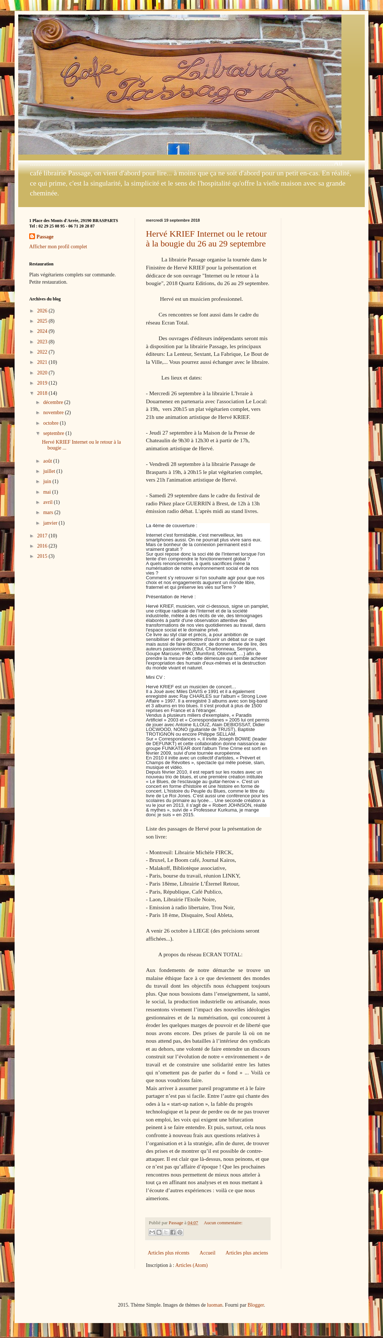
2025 (43, 321)
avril (48, 502)
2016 (43, 546)
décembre (53, 402)
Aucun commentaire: (223, 1222)
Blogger (256, 1305)
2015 (43, 556)
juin (47, 481)
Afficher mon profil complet (58, 246)
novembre (54, 412)
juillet (49, 471)
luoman (215, 1305)
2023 (43, 342)
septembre (54, 433)
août (48, 461)
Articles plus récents (168, 1253)
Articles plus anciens (246, 1253)
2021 (43, 362)
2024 (43, 331)
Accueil (208, 1253)
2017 (43, 535)
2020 (43, 373)
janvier (50, 523)
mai (47, 492)
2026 (43, 311)
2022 (43, 352)
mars (48, 512)
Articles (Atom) (191, 1265)
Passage (45, 237)
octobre (51, 423)
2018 (43, 393)
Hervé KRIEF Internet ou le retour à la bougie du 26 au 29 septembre (206, 238)
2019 (43, 383)
